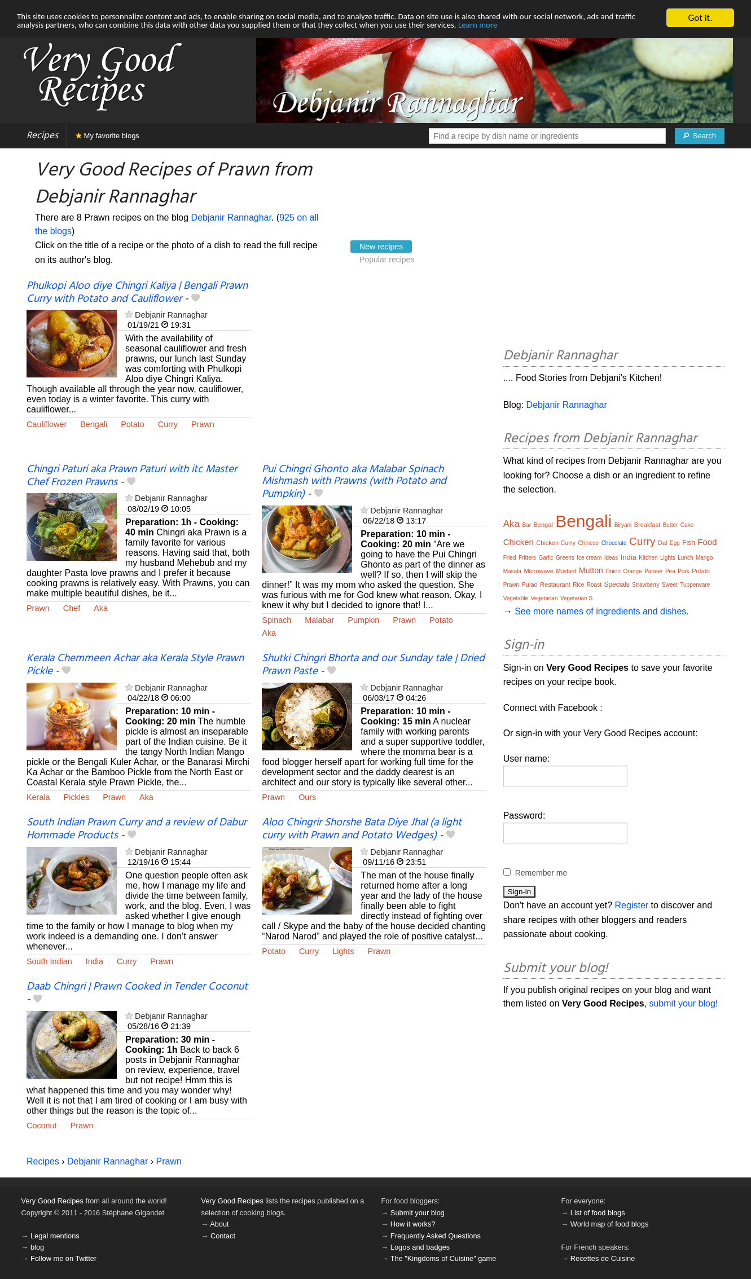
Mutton (591, 570)
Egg (675, 543)
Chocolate (614, 543)
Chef (71, 608)
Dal (662, 542)
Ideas (611, 558)
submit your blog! (683, 1003)
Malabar (319, 620)
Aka (101, 608)
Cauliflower (47, 424)
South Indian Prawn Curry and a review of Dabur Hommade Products (137, 829)
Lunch (685, 558)
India (94, 961)
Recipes (42, 135)
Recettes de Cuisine (602, 1258)
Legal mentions (55, 1236)
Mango (704, 558)
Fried (509, 558)
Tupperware (695, 585)
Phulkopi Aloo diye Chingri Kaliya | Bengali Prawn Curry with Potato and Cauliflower (137, 292)
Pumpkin (363, 620)
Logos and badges (420, 1247)
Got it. (700, 18)
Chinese (588, 543)
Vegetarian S (576, 598)
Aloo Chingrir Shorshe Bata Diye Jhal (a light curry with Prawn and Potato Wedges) (362, 829)
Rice (578, 585)
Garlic (545, 558)
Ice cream (589, 558)
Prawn (202, 424)
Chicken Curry (556, 542)
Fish (688, 543)
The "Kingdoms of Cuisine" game (443, 1258)
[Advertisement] (374, 372)
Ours (307, 797)
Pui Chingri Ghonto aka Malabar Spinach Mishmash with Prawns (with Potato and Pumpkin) (354, 482)
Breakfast (647, 524)
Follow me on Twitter (63, 1258)
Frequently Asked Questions (435, 1236)
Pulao (529, 584)
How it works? (413, 1224)
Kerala (38, 797)
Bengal (542, 524)
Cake (686, 525)
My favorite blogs (107, 135)
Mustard (566, 571)
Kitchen (648, 558)
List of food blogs (597, 1212)
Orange (632, 571)
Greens (565, 558)
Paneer (653, 571)
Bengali (93, 424)
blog (37, 1247)
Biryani (623, 525)
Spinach (276, 620)
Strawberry (645, 585)
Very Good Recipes (52, 1201)
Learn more (635, 28)
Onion (613, 571)
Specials (616, 584)
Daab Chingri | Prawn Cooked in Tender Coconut (137, 986)
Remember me (541, 872)
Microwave (539, 571)
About (219, 1224)
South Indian (49, 961)
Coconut (42, 1125)
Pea (670, 571)
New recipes (381, 246)
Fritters (527, 558)
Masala (512, 571)
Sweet (670, 585)
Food (707, 542)
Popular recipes (386, 259)
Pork (683, 571)
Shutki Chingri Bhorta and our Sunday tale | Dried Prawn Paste (373, 665)
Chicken (518, 542)
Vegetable (516, 598)
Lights (343, 951)
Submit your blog (417, 1212)
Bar (526, 525)
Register (632, 905)
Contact (222, 1236)
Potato (132, 424)
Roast (594, 585)
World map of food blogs (609, 1224)
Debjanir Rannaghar (231, 217)
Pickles (77, 797)
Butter (670, 525)
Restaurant (555, 584)
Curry (168, 424)
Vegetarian (544, 598)
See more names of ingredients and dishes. (602, 611)
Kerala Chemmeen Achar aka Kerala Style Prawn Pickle (135, 665)
